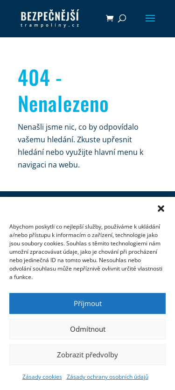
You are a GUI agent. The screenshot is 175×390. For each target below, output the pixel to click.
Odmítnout (87, 329)
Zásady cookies (42, 377)
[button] (161, 208)
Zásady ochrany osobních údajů (107, 377)
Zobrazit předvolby (87, 354)
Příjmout (88, 303)
